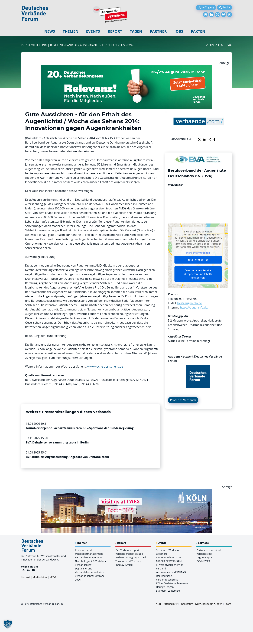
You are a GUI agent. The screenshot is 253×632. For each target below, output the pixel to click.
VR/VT (53, 577)
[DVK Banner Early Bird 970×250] (126, 67)
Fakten (198, 31)
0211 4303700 (188, 299)
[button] (7, 624)
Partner (158, 31)
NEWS (49, 31)
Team (228, 603)
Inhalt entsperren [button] (198, 259)
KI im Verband (83, 550)
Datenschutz (170, 603)
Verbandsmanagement (88, 557)
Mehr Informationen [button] (198, 252)
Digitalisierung (83, 568)
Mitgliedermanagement (89, 553)
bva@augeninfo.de (189, 303)
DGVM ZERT (203, 561)
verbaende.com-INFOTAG (171, 572)
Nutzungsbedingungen (208, 603)
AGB (158, 603)
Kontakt (25, 577)
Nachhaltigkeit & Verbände (91, 561)
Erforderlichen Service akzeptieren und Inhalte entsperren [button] (198, 274)
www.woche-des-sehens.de (105, 366)
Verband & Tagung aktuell (130, 557)
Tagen (136, 31)
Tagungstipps (204, 557)
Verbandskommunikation (90, 572)
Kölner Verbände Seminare (172, 583)
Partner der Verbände (209, 550)
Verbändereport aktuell (129, 553)
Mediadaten (40, 577)
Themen (70, 31)
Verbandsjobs (204, 553)
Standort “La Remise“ (168, 590)
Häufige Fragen (165, 587)
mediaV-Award (124, 564)
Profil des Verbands (183, 400)
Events (93, 31)
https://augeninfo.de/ (194, 307)
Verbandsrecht (83, 564)
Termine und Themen (128, 561)
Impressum (186, 603)
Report (115, 31)
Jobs (178, 31)
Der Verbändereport (127, 550)
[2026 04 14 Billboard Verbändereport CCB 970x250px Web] (126, 491)
